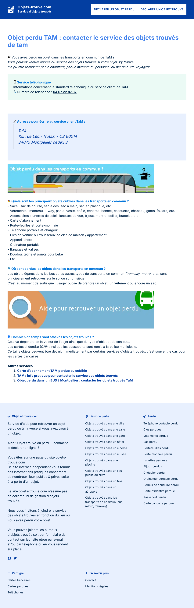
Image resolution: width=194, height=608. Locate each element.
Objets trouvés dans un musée (105, 454)
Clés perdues (152, 429)
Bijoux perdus (152, 466)
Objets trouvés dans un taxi (103, 481)
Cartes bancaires (19, 580)
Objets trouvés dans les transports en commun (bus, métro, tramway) (104, 502)
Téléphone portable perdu (160, 423)
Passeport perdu (154, 497)
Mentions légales (96, 586)
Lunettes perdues (155, 460)
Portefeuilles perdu (156, 448)
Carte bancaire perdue (158, 503)
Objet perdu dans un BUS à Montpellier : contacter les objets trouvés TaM (75, 380)
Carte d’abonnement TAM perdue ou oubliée (52, 371)
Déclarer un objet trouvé (162, 9)
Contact (90, 580)
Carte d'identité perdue (159, 491)
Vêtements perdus (155, 436)
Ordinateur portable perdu (160, 478)
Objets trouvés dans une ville (104, 423)
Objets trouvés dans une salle (105, 429)
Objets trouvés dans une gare (105, 436)
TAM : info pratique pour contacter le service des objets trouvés (67, 376)
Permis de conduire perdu (161, 485)
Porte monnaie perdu (157, 454)
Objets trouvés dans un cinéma (106, 448)
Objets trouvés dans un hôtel (104, 442)
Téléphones (15, 592)
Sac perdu (150, 442)
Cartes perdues (18, 586)
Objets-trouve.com (34, 7)
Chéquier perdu (154, 472)
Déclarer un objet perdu (114, 9)
